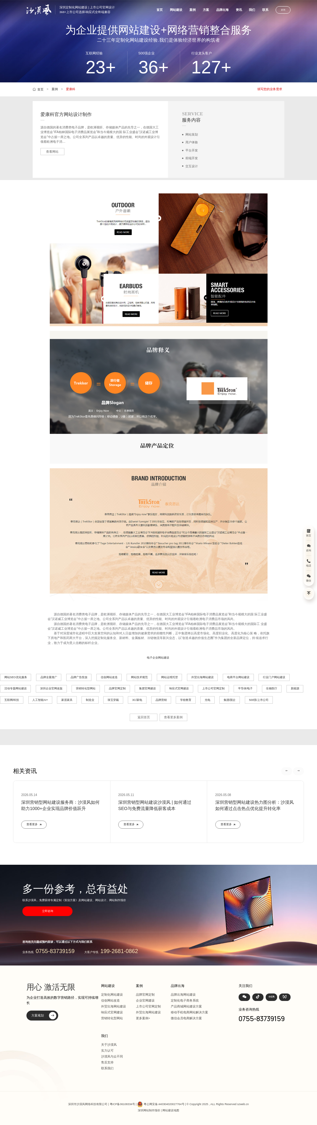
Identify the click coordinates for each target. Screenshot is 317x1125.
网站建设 (176, 10)
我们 (252, 10)
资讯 (239, 10)
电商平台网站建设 (238, 677)
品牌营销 (161, 699)
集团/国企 (229, 699)
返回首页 (144, 717)
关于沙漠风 (109, 1044)
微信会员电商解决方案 (186, 1018)
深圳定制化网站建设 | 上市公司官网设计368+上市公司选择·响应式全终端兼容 (87, 10)
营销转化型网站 (86, 688)
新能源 (295, 688)
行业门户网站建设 (274, 677)
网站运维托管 (169, 677)
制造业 (90, 699)
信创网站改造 (109, 677)
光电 (207, 699)
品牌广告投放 (79, 677)
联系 (265, 10)
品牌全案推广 (48, 677)
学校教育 (185, 699)
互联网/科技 (11, 699)
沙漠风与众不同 (112, 1056)
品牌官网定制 (117, 688)
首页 (159, 10)
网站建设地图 (170, 1110)
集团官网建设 (147, 688)
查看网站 (52, 151)
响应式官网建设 (179, 688)
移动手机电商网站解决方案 (189, 1012)
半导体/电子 (245, 688)
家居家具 (66, 699)
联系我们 (107, 1068)
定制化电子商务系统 (185, 1000)
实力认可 (107, 1050)
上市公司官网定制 (213, 688)
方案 (206, 10)
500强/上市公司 (258, 699)
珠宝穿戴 (113, 699)
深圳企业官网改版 (51, 688)
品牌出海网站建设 (183, 994)
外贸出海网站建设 (202, 677)
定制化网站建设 (112, 994)
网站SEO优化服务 (15, 677)
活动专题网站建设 (15, 688)
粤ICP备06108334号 (122, 1104)
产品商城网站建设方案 (186, 1006)
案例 (192, 10)
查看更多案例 (173, 717)
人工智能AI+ (40, 699)
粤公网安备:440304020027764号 (164, 1104)
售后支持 (107, 1062)
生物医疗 (271, 688)
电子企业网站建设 (158, 657)
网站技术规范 (139, 677)
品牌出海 (222, 10)
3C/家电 (137, 699)
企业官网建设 (145, 1000)
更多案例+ (143, 1018)
